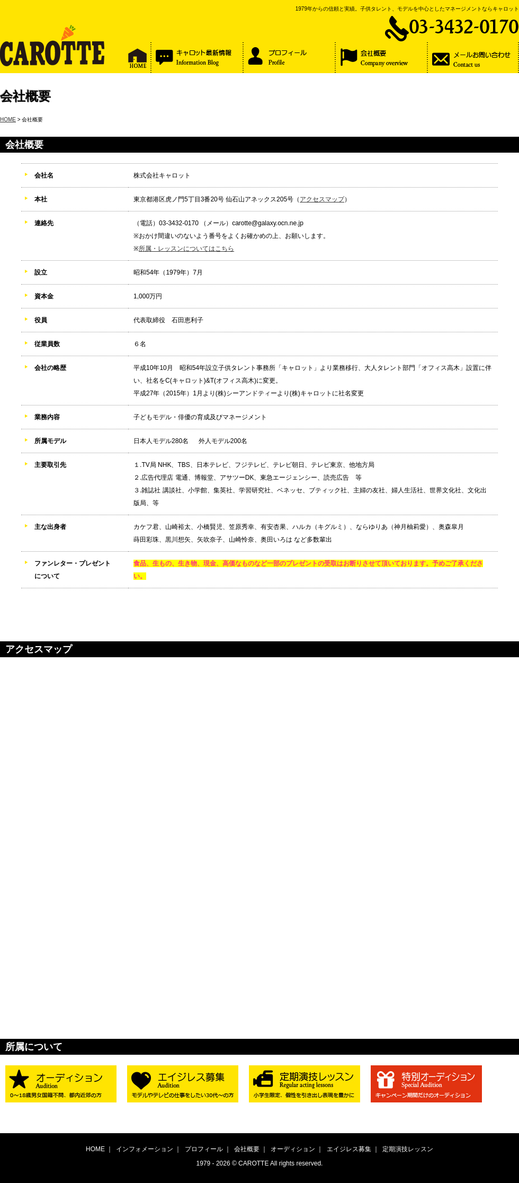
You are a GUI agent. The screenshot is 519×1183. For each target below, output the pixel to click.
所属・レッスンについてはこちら (186, 248)
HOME (8, 119)
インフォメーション (144, 1149)
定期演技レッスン (407, 1149)
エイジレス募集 (349, 1149)
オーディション (293, 1149)
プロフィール (204, 1149)
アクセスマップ (322, 199)
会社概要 (247, 1149)
